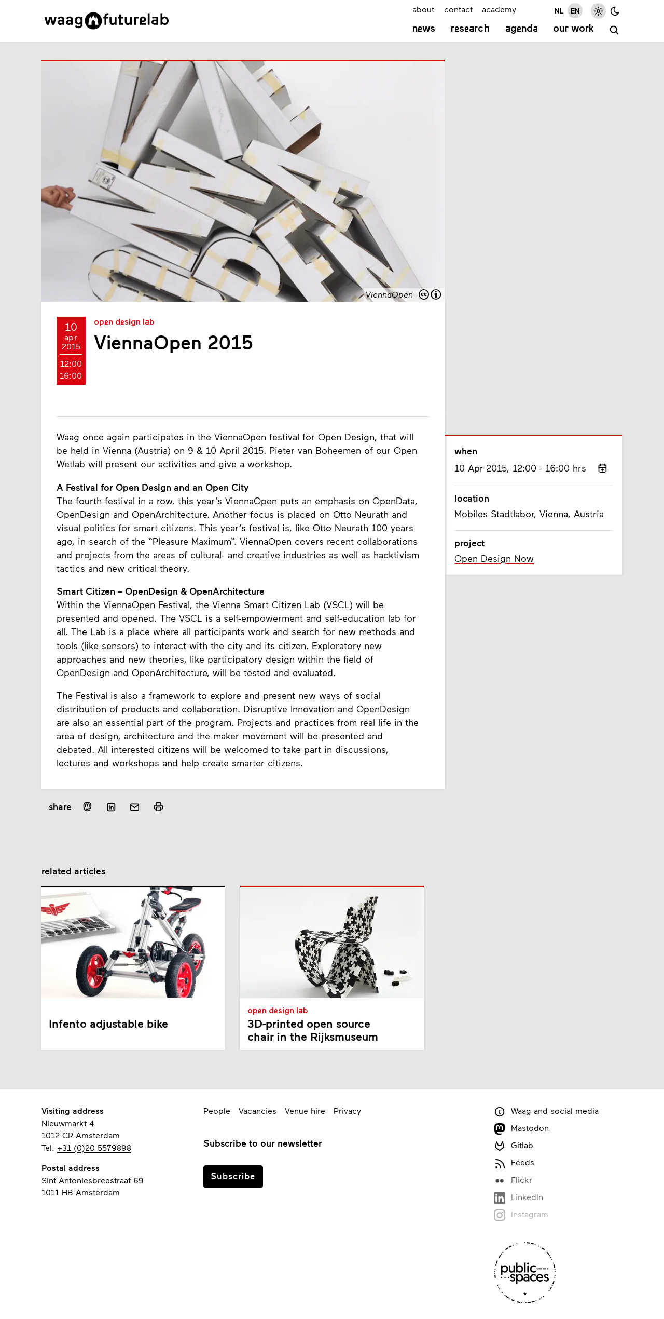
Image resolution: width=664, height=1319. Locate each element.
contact (458, 9)
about (423, 9)
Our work (573, 29)
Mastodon (521, 1129)
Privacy (347, 1110)
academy (499, 9)
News (423, 29)
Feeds (514, 1163)
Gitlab (513, 1146)
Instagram (521, 1215)
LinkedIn (518, 1198)
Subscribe (233, 1175)
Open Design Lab (124, 322)
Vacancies (257, 1110)
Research (470, 29)
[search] (614, 30)
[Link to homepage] (107, 21)
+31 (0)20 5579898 (94, 1147)
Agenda (521, 29)
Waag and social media (546, 1112)
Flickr (513, 1181)
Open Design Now (494, 558)
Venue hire (305, 1110)
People (216, 1110)
